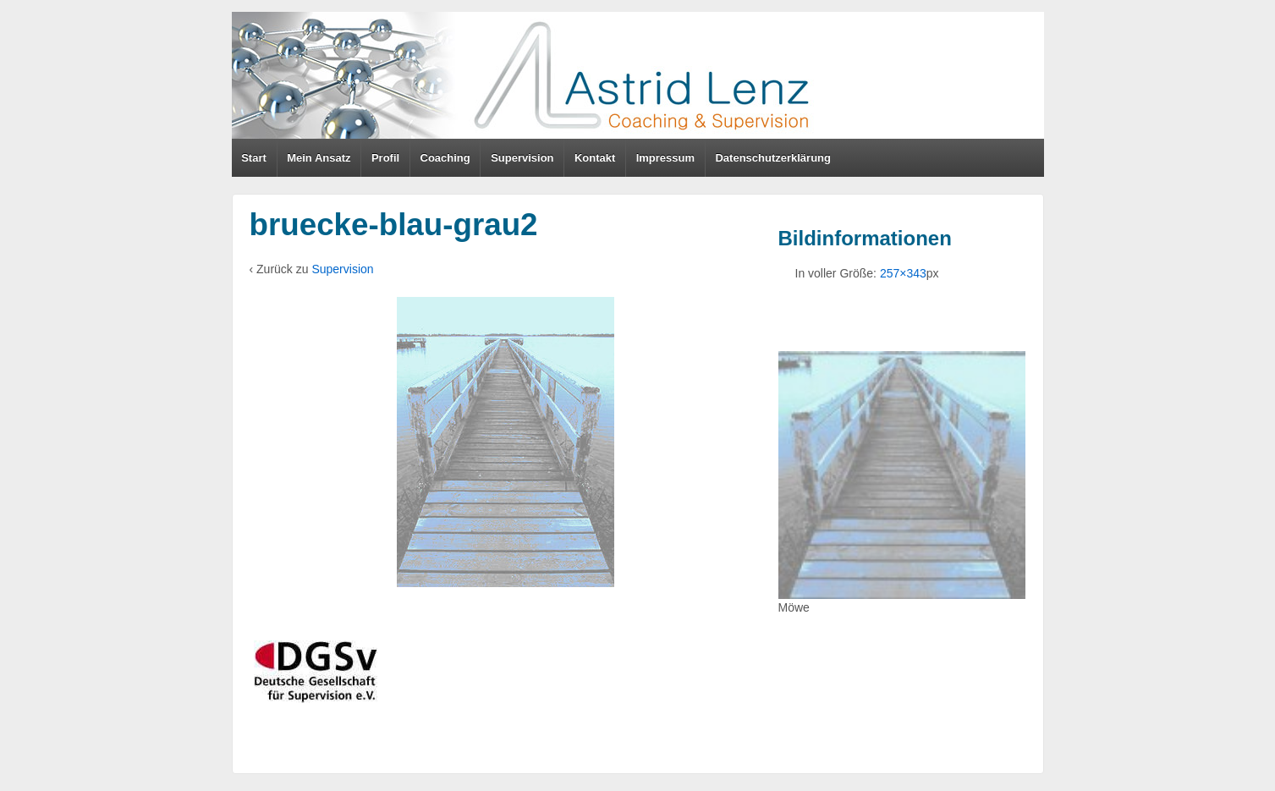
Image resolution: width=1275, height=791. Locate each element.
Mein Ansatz (318, 157)
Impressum (665, 157)
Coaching (445, 157)
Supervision (522, 157)
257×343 (903, 273)
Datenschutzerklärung (773, 157)
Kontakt (594, 157)
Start (254, 157)
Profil (385, 157)
